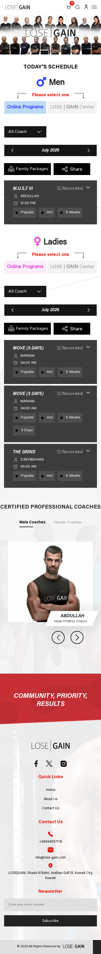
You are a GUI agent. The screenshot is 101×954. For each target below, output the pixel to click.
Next (77, 637)
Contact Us (50, 808)
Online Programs (25, 107)
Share (72, 169)
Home (50, 790)
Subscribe (50, 921)
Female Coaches (68, 522)
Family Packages (28, 169)
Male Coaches (32, 522)
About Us (50, 799)
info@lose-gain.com (50, 853)
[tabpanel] (50, 34)
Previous (58, 637)
